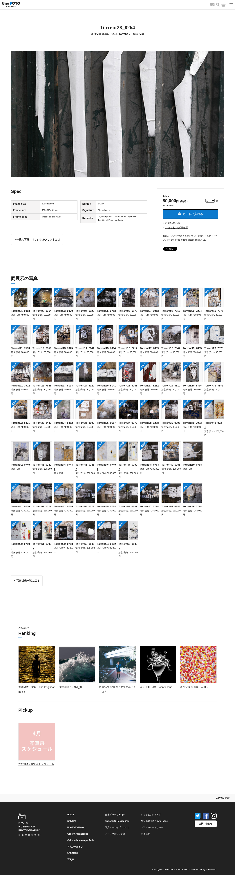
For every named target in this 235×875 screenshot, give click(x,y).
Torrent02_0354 (41, 310)
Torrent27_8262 (149, 385)
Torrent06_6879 (127, 310)
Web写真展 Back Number (117, 821)
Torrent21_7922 (20, 385)
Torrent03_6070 (63, 310)
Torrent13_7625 (63, 348)
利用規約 (145, 834)
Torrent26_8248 (127, 385)
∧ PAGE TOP (222, 798)
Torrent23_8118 (63, 385)
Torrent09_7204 (192, 310)
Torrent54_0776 (84, 506)
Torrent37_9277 (127, 422)
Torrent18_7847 (170, 348)
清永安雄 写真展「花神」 (194, 687)
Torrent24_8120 (84, 385)
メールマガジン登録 (115, 834)
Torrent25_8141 (106, 385)
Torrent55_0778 (106, 506)
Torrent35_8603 (84, 422)
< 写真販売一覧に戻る (26, 580)
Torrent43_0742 (41, 464)
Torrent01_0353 (20, 310)
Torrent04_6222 (84, 310)
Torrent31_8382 (213, 385)
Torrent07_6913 (149, 310)
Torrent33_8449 (41, 422)
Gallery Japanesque (77, 834)
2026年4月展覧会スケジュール (36, 764)
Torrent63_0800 (84, 543)
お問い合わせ (172, 223)
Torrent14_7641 (84, 348)
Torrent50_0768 (192, 464)
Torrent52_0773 (41, 506)
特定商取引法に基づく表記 (154, 821)
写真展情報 (72, 853)
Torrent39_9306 (170, 422)
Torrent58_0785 (170, 506)
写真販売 (71, 821)
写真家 (70, 859)
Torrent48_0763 (149, 464)
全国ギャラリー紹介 (115, 814)
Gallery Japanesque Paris (80, 840)
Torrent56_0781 (127, 506)
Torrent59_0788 (192, 506)
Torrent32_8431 (20, 422)
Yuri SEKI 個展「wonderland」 (157, 687)
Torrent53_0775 (63, 506)
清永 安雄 (138, 33)
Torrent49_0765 (171, 464)
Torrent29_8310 (170, 385)
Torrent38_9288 (149, 422)
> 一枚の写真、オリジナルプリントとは (37, 239)
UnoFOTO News (75, 827)
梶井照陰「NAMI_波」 (72, 687)
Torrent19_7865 (192, 348)
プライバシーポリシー (152, 827)
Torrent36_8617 (106, 422)
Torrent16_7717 (127, 348)
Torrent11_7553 (20, 348)
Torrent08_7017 (170, 310)
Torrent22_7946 (41, 385)
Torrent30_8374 (192, 385)
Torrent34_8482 (63, 422)
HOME (70, 814)
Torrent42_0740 (20, 464)
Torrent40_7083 (192, 422)
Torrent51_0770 (20, 506)
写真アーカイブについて (117, 827)
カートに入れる (190, 214)
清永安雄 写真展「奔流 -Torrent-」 (111, 33)
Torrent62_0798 (63, 543)
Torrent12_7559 (41, 348)
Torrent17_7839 (149, 348)
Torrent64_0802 (106, 543)
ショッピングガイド (176, 227)
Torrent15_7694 (106, 348)
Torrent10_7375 (213, 310)
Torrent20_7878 (213, 348)
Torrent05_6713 (106, 310)
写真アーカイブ (75, 846)
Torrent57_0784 (149, 506)
